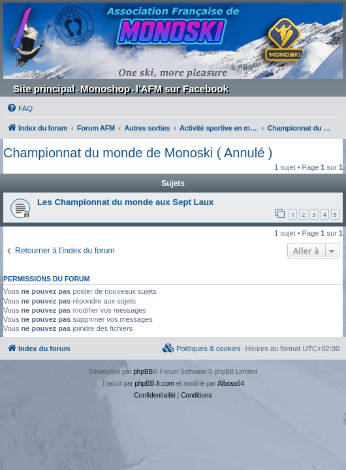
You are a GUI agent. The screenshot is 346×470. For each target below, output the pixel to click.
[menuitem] (20, 108)
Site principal (43, 88)
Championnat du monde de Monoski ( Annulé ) (137, 153)
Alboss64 (230, 383)
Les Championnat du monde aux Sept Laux (125, 202)
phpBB (143, 371)
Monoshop (105, 88)
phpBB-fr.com (154, 383)
